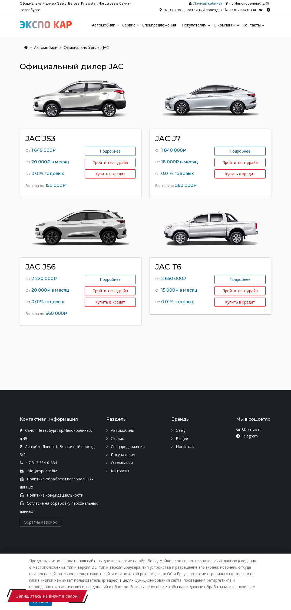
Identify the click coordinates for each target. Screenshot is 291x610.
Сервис (115, 438)
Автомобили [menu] (103, 25)
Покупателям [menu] (194, 25)
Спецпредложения (125, 446)
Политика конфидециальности (51, 495)
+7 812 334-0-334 (240, 9)
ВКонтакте (249, 429)
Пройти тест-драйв (110, 162)
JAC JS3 (40, 138)
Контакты (117, 470)
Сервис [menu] (128, 25)
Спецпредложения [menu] (159, 25)
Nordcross (182, 446)
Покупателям (120, 454)
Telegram (247, 436)
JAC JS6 (40, 266)
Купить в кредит (110, 173)
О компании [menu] (225, 25)
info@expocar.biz (38, 470)
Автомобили (45, 47)
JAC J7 (168, 138)
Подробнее (110, 151)
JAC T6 (168, 266)
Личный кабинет (208, 3)
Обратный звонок (40, 522)
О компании (119, 462)
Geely (178, 430)
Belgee (179, 438)
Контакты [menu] (252, 25)
